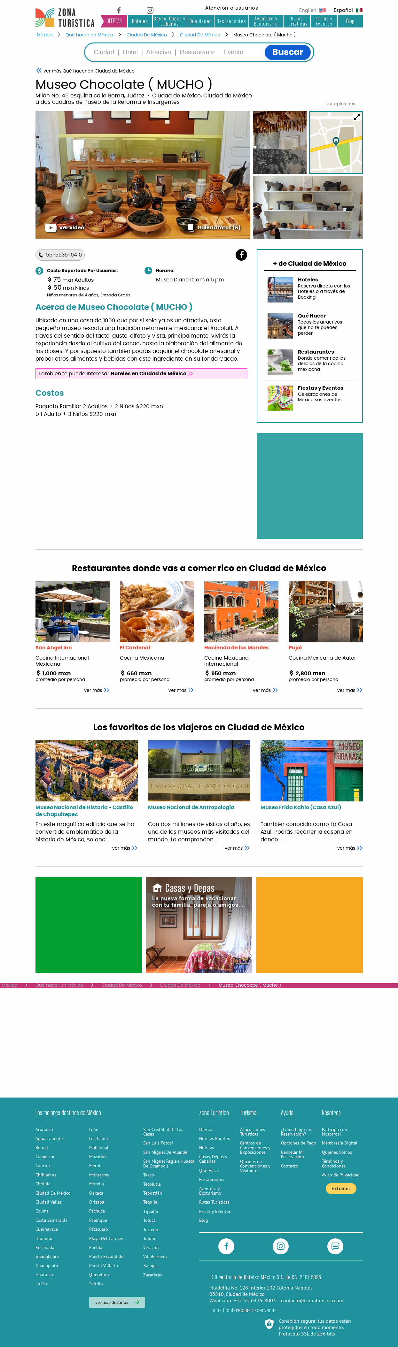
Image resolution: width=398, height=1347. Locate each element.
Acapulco (44, 1129)
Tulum (149, 1238)
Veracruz (151, 1247)
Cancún (42, 1165)
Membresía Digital (339, 1143)
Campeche (45, 1156)
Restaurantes (231, 21)
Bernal (41, 1147)
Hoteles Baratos (214, 1138)
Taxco (148, 1175)
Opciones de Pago (298, 1143)
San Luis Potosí (158, 1143)
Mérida (96, 1165)
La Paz (41, 1284)
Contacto (289, 1166)
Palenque (98, 1220)
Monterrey (99, 1175)
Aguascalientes (50, 1138)
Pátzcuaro (98, 1229)
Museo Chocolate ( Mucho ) (264, 35)
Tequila (150, 1202)
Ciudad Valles (48, 1202)
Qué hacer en (89, 71)
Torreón (150, 1229)
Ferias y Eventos (324, 21)
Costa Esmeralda (51, 1220)
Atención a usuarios (231, 8)
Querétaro (99, 1274)
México (44, 35)
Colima (42, 1211)
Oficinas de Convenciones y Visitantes (255, 1166)
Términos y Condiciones (334, 1163)
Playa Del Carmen (106, 1238)
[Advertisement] (89, 924)
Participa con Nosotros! (334, 1132)
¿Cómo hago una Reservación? (297, 1132)
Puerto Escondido (106, 1256)
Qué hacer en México (89, 35)
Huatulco (44, 1274)
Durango (43, 1238)
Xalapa (150, 1265)
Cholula (43, 1184)
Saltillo (96, 1284)
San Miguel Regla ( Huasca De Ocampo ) (168, 1163)
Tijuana (150, 1211)
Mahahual (98, 1147)
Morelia (96, 1184)
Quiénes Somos (337, 1152)
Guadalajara (47, 1256)
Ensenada (44, 1247)
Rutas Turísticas (297, 21)
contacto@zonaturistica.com (312, 1300)
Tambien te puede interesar (115, 373)
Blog (350, 21)
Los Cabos (99, 1138)
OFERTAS (114, 21)
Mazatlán (98, 1156)
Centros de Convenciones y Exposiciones (255, 1147)
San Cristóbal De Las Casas (163, 1132)
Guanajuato (46, 1265)
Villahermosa (155, 1256)
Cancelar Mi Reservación (292, 1154)
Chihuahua (46, 1175)
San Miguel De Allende (165, 1152)
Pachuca (97, 1211)
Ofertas (206, 1129)
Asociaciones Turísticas (252, 1132)
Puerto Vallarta (103, 1265)
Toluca (149, 1220)
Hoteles (140, 21)
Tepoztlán (152, 1193)
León (93, 1129)
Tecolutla (152, 1184)
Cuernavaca (46, 1229)
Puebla (95, 1247)
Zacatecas (152, 1275)
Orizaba (96, 1202)
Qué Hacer (201, 21)
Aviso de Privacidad (341, 1175)
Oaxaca (96, 1193)
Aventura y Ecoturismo (266, 21)
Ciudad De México (147, 35)
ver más (125, 848)
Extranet (341, 1188)
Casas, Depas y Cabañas (170, 21)
